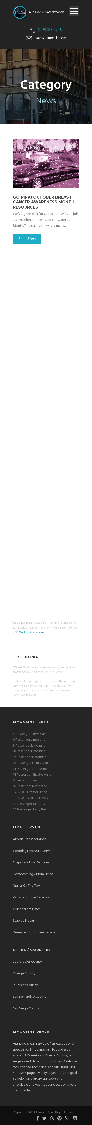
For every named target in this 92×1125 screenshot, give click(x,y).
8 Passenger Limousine (29, 746)
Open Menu (74, 11)
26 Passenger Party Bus (29, 809)
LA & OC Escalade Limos (30, 798)
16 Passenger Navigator (30, 786)
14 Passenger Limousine (30, 769)
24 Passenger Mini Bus (29, 804)
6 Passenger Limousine (29, 740)
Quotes (23, 632)
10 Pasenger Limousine (29, 751)
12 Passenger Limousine (30, 757)
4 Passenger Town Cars (29, 734)
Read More (27, 239)
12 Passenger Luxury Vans (31, 763)
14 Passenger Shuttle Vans (32, 775)
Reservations (36, 632)
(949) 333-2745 (50, 30)
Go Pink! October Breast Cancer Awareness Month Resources (43, 202)
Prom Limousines (25, 780)
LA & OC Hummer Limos (30, 792)
